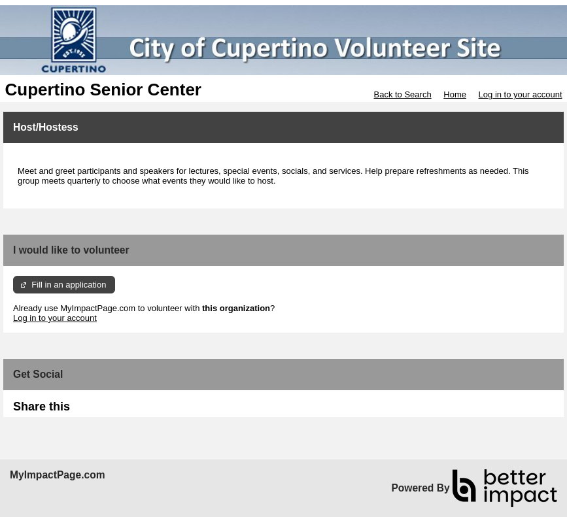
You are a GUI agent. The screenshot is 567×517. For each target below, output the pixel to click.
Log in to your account (520, 94)
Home (454, 94)
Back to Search (402, 94)
